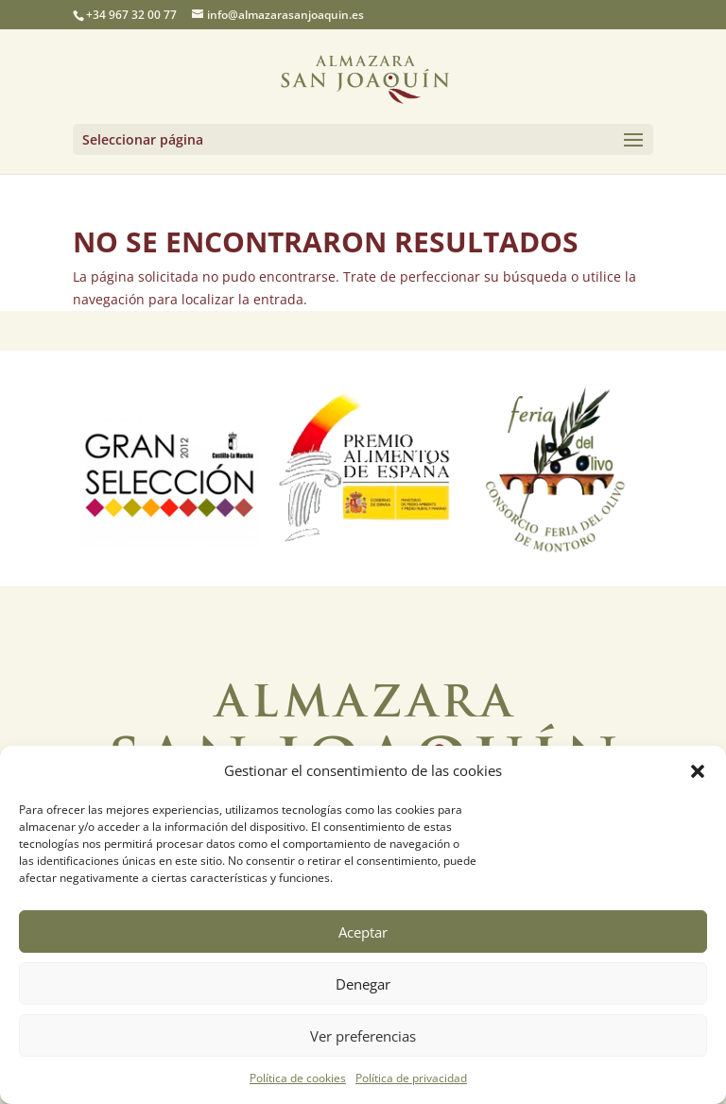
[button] (697, 771)
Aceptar (363, 932)
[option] (170, 468)
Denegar (363, 984)
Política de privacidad (411, 1078)
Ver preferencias (363, 1035)
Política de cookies (298, 1078)
